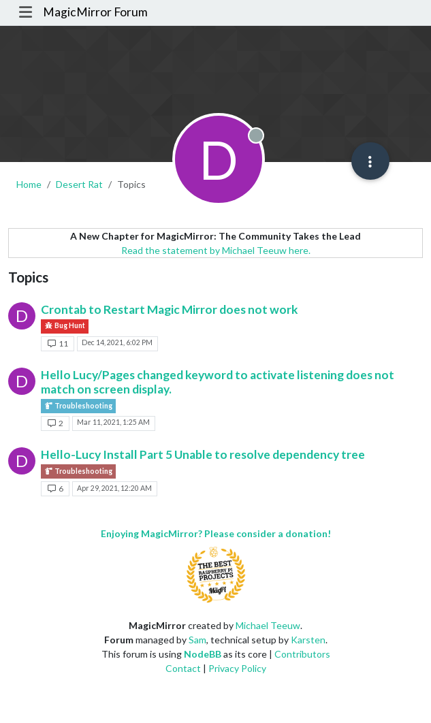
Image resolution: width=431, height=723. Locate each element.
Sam (197, 639)
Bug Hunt (64, 325)
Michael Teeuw (268, 625)
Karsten (308, 639)
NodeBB (202, 654)
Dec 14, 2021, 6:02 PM (117, 342)
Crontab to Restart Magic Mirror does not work (169, 309)
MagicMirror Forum (95, 12)
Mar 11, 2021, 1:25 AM (113, 422)
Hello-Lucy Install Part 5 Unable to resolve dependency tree (203, 454)
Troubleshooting (78, 406)
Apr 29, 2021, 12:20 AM (114, 488)
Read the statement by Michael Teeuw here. (215, 250)
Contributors (302, 654)
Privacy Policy (237, 668)
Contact (183, 668)
